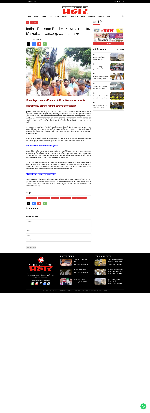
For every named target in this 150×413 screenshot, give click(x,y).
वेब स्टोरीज (101, 16)
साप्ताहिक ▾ (74, 16)
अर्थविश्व (83, 16)
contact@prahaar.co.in (44, 280)
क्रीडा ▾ (57, 16)
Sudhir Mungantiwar (65, 198)
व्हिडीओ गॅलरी (91, 16)
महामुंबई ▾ (36, 16)
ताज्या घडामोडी (34, 22)
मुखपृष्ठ (29, 16)
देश (51, 16)
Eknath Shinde (55, 198)
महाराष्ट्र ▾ (44, 16)
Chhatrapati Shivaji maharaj (79, 198)
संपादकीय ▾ (65, 16)
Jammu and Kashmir (31, 198)
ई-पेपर (108, 16)
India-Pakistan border (44, 198)
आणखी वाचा (120, 49)
